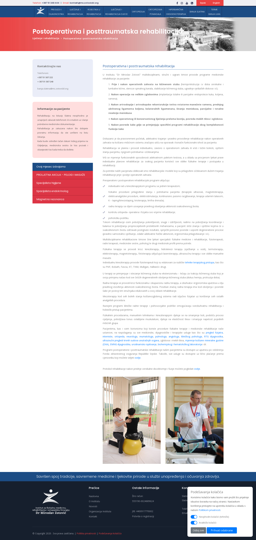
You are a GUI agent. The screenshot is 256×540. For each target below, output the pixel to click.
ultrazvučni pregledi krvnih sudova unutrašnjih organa (131, 340)
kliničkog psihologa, (192, 336)
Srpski (203, 2)
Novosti (93, 506)
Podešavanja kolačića (110, 533)
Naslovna (94, 496)
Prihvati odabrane (222, 533)
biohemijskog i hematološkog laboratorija (180, 344)
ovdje (138, 357)
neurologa (132, 336)
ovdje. (197, 368)
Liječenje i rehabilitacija (45, 38)
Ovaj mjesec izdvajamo (51, 167)
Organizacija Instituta (100, 511)
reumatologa (146, 336)
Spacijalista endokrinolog (52, 191)
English (216, 2)
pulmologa (161, 336)
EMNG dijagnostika (120, 344)
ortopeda (119, 336)
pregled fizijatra (214, 332)
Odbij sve (198, 533)
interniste (107, 336)
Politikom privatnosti (209, 513)
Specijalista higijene (48, 183)
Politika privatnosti (86, 533)
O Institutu (94, 501)
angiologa (174, 336)
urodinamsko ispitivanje (144, 344)
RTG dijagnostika (213, 336)
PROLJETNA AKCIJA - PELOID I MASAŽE (60, 175)
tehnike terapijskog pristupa (199, 262)
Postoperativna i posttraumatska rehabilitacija (90, 38)
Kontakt (93, 516)
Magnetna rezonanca (50, 199)
